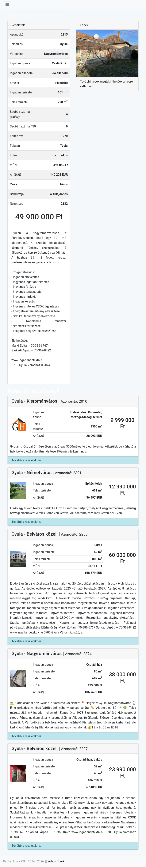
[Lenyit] (7, 4)
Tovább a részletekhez (26, 460)
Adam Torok (56, 861)
